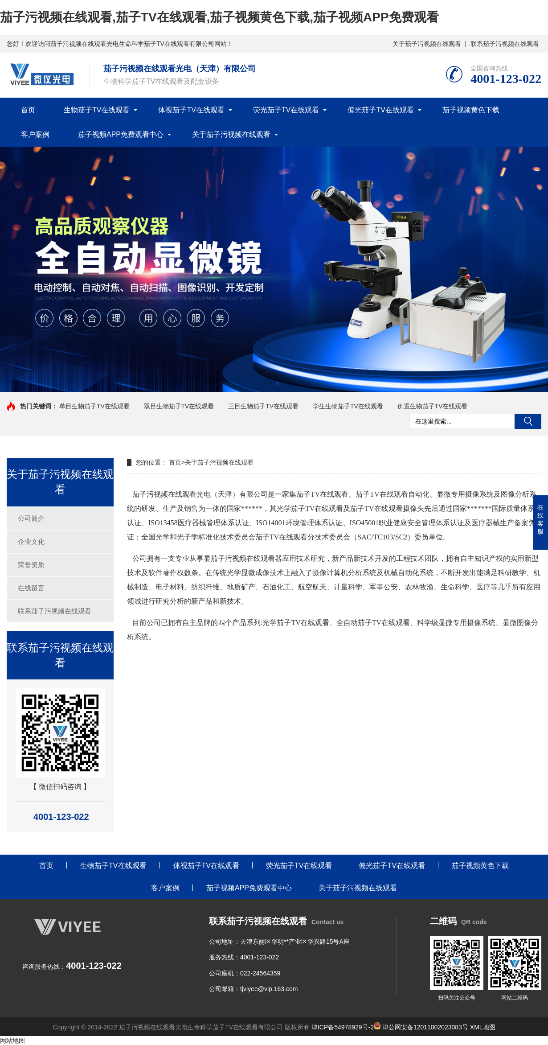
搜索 (528, 421)
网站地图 (12, 1040)
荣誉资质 (31, 564)
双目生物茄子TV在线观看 (179, 406)
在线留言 (31, 588)
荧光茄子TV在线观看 (286, 110)
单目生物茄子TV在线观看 (94, 406)
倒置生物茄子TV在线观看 (432, 406)
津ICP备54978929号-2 (342, 1027)
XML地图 (482, 1027)
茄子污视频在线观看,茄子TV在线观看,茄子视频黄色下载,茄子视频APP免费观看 (219, 17)
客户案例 (35, 134)
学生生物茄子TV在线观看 (348, 406)
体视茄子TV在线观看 (191, 110)
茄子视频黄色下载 (470, 110)
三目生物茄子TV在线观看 (263, 406)
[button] (270, 383)
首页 (28, 110)
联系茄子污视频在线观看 (504, 43)
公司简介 (31, 518)
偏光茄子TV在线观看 (380, 110)
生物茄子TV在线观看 (97, 110)
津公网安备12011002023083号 (421, 1027)
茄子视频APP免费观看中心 (121, 134)
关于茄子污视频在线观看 (427, 43)
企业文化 (31, 541)
